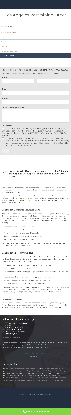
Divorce (3, 42)
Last (38, 85)
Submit (6, 151)
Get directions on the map (11, 337)
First (3, 85)
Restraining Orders (7, 55)
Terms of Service (40, 353)
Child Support (6, 37)
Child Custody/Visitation (9, 33)
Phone (5, 98)
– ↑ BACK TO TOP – (35, 356)
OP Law (49, 394)
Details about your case (14, 107)
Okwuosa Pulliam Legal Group (34, 394)
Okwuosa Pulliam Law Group (27, 198)
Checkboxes (7, 126)
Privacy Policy (29, 353)
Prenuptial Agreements (9, 51)
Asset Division (5, 46)
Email (5, 89)
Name (5, 77)
